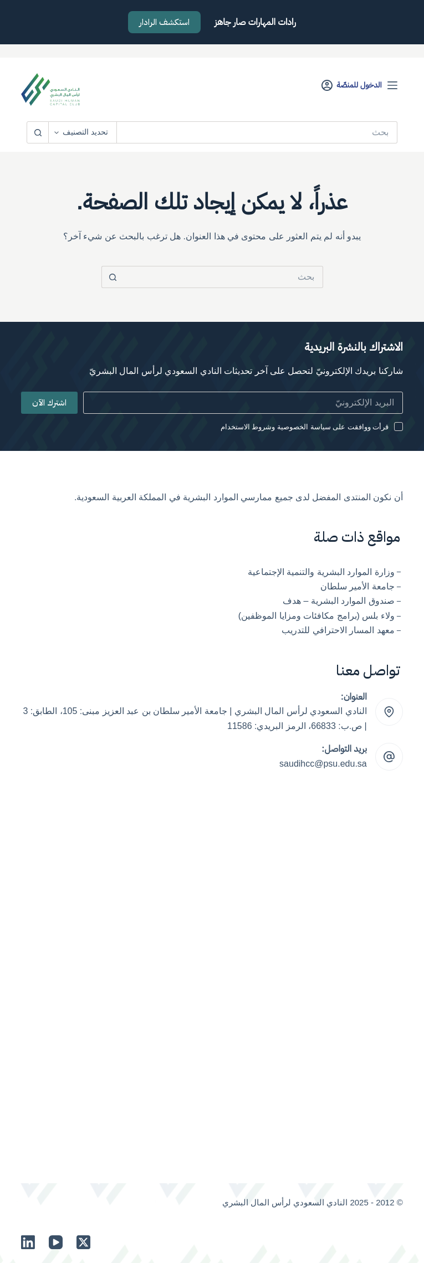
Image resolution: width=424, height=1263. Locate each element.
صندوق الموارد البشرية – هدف (339, 600)
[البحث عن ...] (257, 132)
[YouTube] (56, 1242)
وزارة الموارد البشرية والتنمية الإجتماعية (321, 572)
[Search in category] (83, 132)
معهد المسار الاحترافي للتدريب (338, 630)
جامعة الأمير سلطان (357, 586)
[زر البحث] (38, 132)
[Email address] (243, 403)
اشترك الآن (49, 403)
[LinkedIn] (28, 1242)
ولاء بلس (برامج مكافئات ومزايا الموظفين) (316, 615)
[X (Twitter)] (83, 1242)
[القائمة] (392, 85)
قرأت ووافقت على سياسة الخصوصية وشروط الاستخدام (305, 427)
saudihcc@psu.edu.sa (323, 763)
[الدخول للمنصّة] (351, 85)
